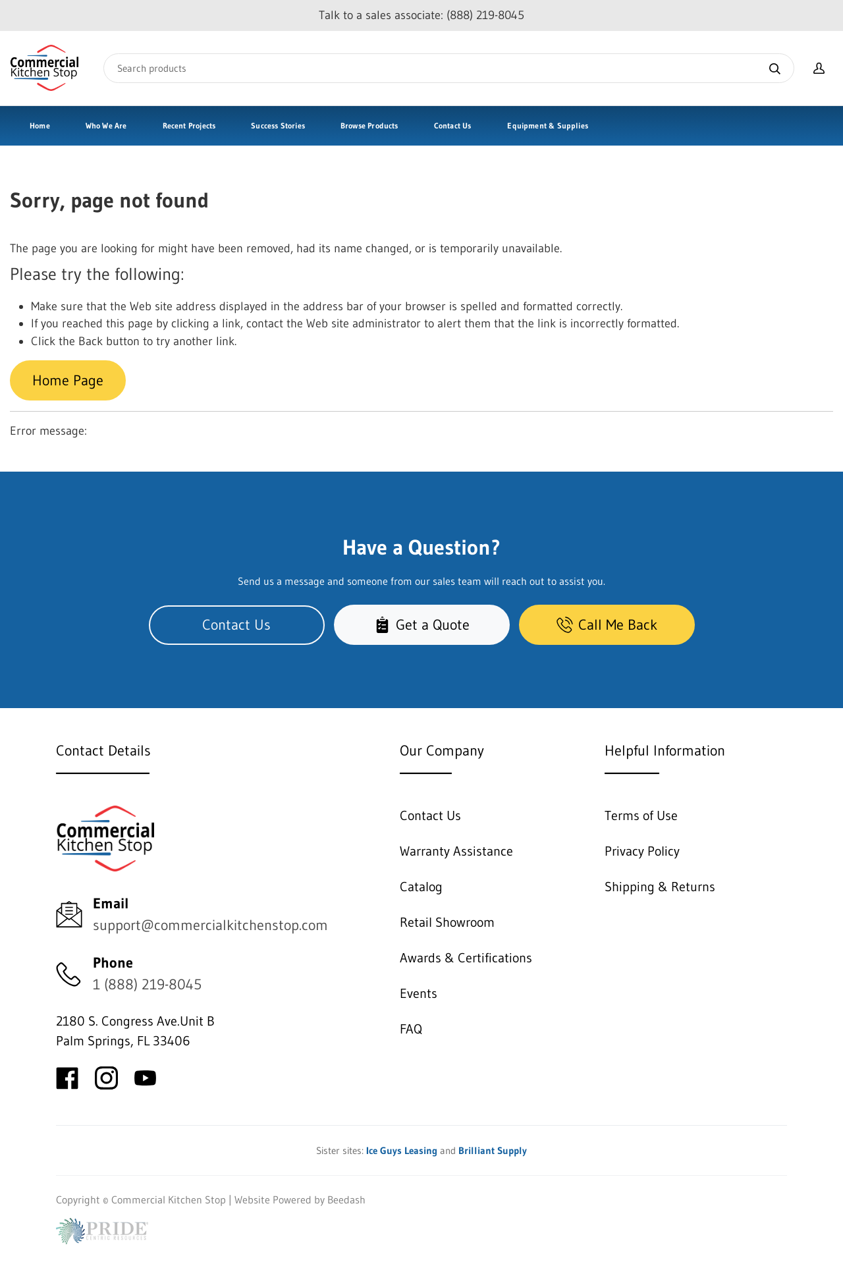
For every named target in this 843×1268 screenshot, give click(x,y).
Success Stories (278, 125)
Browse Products (369, 125)
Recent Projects (189, 125)
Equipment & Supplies (547, 125)
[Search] (448, 68)
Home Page (67, 380)
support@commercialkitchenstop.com (210, 925)
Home (40, 125)
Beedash (346, 1199)
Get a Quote (422, 625)
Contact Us (453, 125)
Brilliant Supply (492, 1150)
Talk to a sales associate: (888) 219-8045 (421, 15)
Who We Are (106, 125)
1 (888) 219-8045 (147, 984)
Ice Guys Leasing (401, 1150)
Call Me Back (607, 625)
